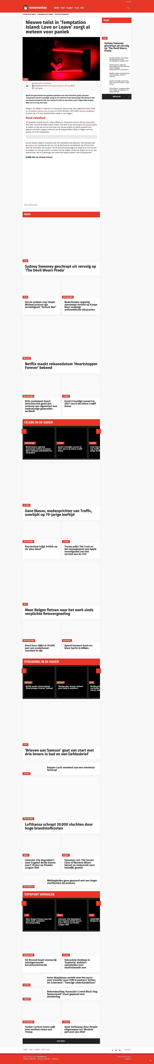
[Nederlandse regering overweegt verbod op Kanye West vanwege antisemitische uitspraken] (81, 288)
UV (27, 86)
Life (82, 8)
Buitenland (67, 297)
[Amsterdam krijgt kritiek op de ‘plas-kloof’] (41, 532)
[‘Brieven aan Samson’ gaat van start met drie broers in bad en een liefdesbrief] (61, 724)
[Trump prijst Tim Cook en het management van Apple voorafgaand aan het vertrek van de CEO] (81, 532)
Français (129, 2)
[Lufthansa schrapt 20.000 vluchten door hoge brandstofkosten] (61, 798)
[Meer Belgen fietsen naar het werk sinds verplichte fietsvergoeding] (61, 584)
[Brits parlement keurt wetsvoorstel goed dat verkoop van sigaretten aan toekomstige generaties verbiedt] (41, 387)
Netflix (27, 358)
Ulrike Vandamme (44, 83)
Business (67, 640)
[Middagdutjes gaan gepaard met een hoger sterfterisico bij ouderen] (34, 882)
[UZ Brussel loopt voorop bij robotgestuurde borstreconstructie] (41, 945)
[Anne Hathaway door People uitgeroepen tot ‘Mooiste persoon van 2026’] (81, 1012)
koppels (88, 125)
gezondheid (28, 887)
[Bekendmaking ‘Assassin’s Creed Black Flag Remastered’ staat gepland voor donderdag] (34, 994)
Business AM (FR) (44, 1059)
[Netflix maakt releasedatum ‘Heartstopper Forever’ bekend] (61, 338)
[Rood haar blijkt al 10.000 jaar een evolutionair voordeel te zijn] (41, 631)
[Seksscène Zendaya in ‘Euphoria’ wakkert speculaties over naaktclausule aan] (81, 945)
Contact (128, 1059)
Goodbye (55, 1059)
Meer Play (122, 96)
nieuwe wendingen (86, 111)
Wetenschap (29, 640)
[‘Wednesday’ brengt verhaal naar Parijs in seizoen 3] (71, 675)
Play (63, 8)
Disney (66, 855)
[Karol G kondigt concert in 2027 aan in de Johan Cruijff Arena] (81, 387)
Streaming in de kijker (45, 14)
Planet (69, 8)
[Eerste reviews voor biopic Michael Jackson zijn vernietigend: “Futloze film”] (41, 288)
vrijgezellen (90, 122)
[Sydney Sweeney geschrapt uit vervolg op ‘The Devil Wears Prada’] (61, 240)
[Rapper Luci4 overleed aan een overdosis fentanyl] (34, 769)
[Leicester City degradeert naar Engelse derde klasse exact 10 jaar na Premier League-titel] (41, 846)
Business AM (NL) (29, 1059)
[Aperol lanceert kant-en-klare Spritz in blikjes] (81, 631)
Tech (77, 8)
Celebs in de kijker (29, 14)
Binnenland (28, 955)
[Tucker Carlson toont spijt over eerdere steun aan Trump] (41, 1012)
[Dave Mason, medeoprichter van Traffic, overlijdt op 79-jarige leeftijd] (61, 485)
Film (25, 261)
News (56, 8)
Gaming (27, 999)
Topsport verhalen (62, 14)
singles (31, 145)
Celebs (66, 396)
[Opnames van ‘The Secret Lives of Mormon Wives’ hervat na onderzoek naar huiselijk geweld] (81, 846)
